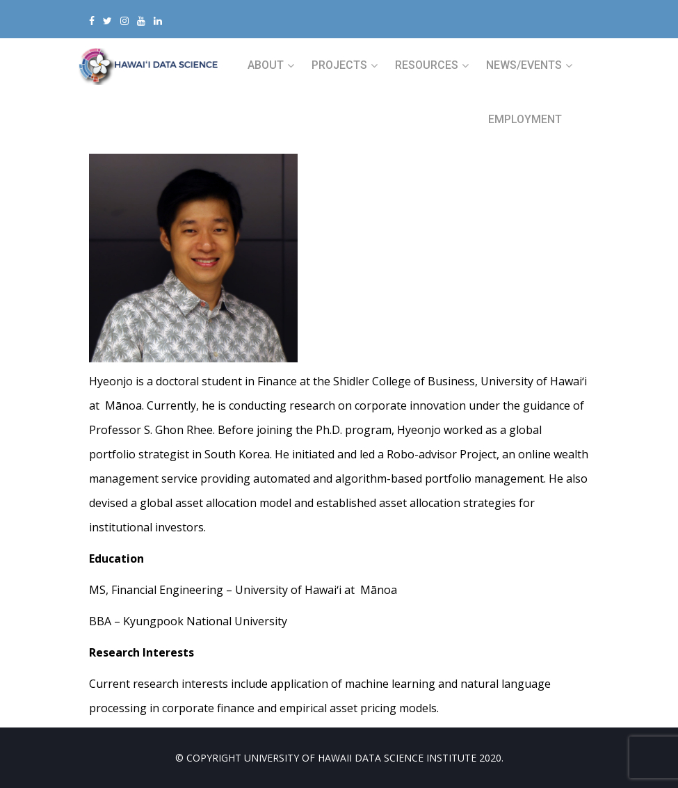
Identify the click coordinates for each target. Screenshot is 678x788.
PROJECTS (339, 65)
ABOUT (266, 65)
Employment (525, 119)
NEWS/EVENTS (524, 65)
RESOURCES (426, 65)
